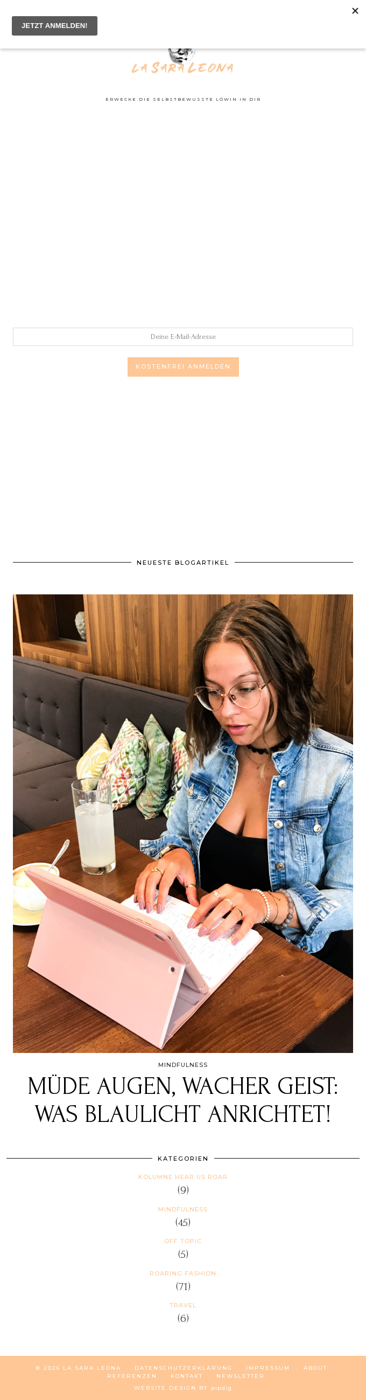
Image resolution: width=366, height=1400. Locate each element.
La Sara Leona (92, 1367)
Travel (183, 1305)
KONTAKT (187, 1376)
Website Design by (183, 1387)
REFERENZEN (132, 1376)
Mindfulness (183, 1209)
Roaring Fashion (183, 1273)
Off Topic (183, 1241)
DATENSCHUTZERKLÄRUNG (184, 1367)
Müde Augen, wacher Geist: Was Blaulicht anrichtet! (183, 1100)
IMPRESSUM (268, 1367)
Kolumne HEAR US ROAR (183, 1177)
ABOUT (315, 1367)
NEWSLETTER (240, 1376)
